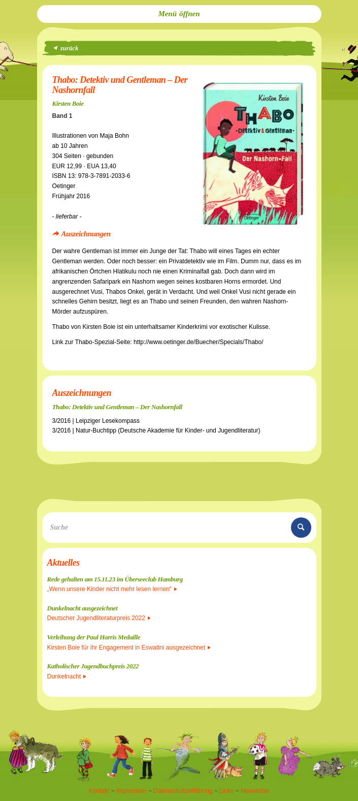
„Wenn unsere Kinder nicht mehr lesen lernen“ (112, 589)
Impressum (131, 790)
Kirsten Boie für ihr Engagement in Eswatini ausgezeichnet (129, 647)
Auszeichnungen (86, 234)
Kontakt (98, 790)
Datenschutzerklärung (183, 790)
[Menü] (179, 14)
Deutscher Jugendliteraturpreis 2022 (99, 618)
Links (226, 790)
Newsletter (255, 790)
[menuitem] (179, 14)
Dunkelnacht (67, 676)
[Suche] (179, 527)
